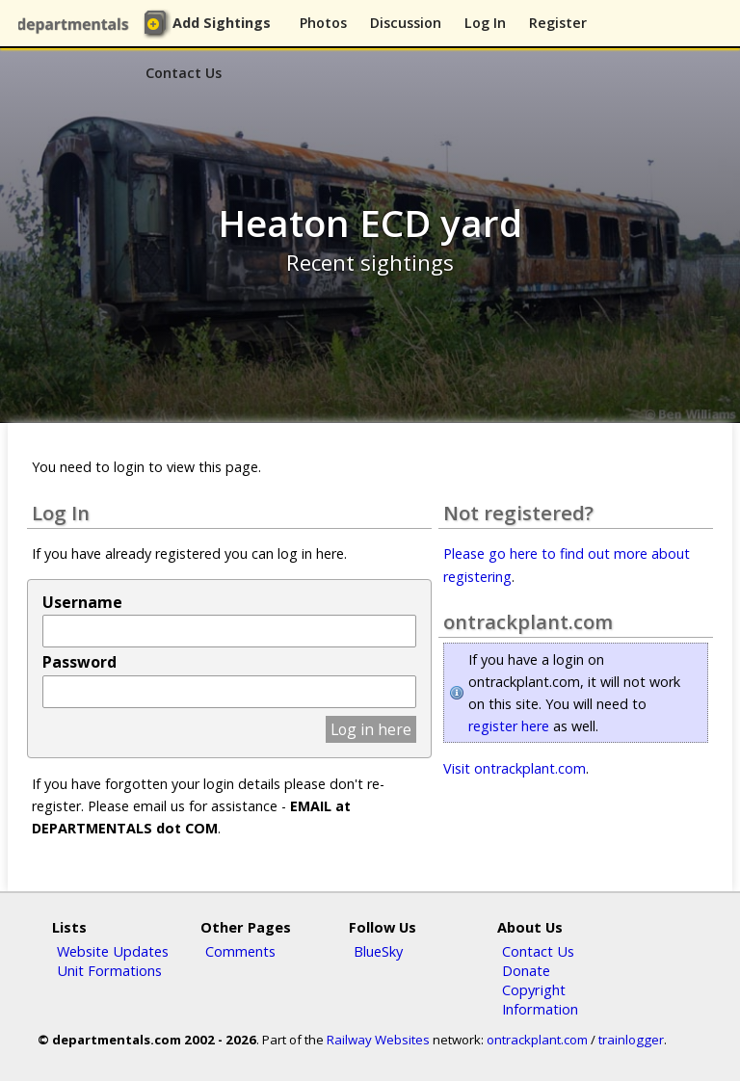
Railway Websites (378, 1039)
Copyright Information (540, 999)
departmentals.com (77, 24)
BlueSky (378, 951)
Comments (240, 951)
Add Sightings (221, 22)
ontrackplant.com (537, 1039)
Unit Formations (109, 970)
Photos (323, 22)
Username (82, 602)
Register (558, 22)
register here (508, 726)
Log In (485, 22)
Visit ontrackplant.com (514, 768)
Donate (526, 970)
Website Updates (113, 951)
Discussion (405, 22)
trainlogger (631, 1039)
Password (79, 661)
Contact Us (183, 73)
